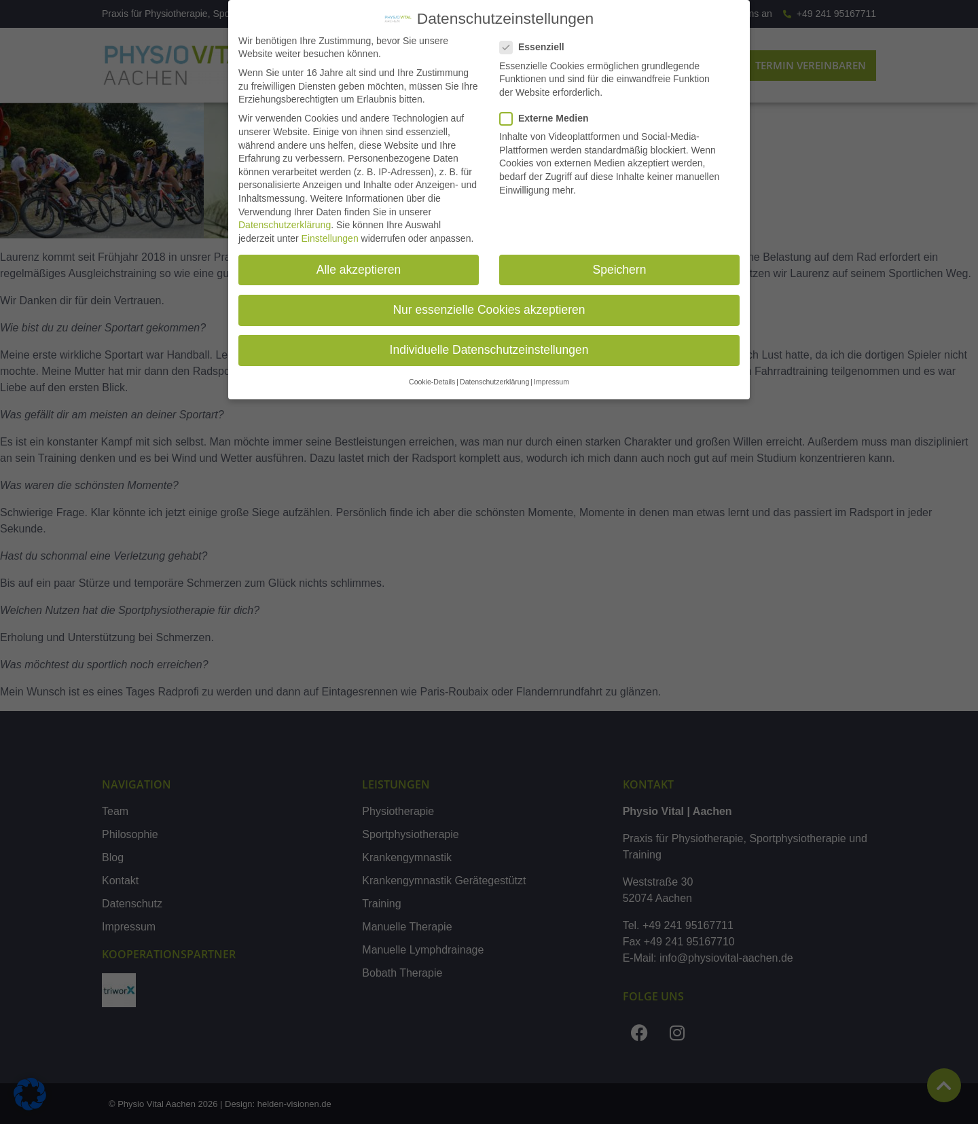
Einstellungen (330, 238)
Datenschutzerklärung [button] (494, 382)
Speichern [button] (620, 269)
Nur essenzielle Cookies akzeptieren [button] (489, 309)
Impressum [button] (551, 382)
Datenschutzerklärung (284, 224)
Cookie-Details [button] (432, 382)
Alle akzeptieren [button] (358, 269)
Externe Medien (548, 118)
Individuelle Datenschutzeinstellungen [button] (489, 350)
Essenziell (536, 47)
